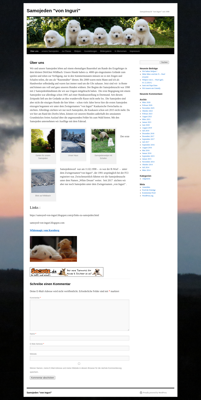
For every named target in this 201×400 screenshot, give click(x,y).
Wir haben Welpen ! (149, 71)
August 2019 (147, 128)
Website (33, 354)
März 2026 (146, 102)
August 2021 (147, 116)
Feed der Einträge (149, 190)
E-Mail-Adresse (37, 344)
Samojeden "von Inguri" (53, 10)
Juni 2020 (146, 125)
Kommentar (35, 298)
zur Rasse (66, 51)
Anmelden (146, 187)
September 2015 (148, 156)
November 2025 (148, 108)
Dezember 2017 (148, 136)
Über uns (34, 51)
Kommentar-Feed (148, 193)
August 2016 (147, 148)
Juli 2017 (145, 142)
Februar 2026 (147, 105)
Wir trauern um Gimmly (151, 88)
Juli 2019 (145, 131)
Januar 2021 (146, 122)
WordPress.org (147, 196)
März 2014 (146, 170)
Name (33, 334)
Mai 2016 (145, 150)
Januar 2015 (146, 159)
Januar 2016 (146, 153)
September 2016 (148, 145)
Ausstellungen (90, 51)
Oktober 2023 (147, 111)
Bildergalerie (105, 51)
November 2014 (148, 162)
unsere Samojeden (50, 51)
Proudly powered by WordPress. (155, 393)
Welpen (77, 51)
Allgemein (146, 179)
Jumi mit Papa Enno (150, 85)
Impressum (135, 51)
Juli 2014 (145, 167)
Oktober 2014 (147, 164)
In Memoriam (121, 51)
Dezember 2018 (148, 133)
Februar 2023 (147, 114)
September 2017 (148, 139)
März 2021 (146, 119)
